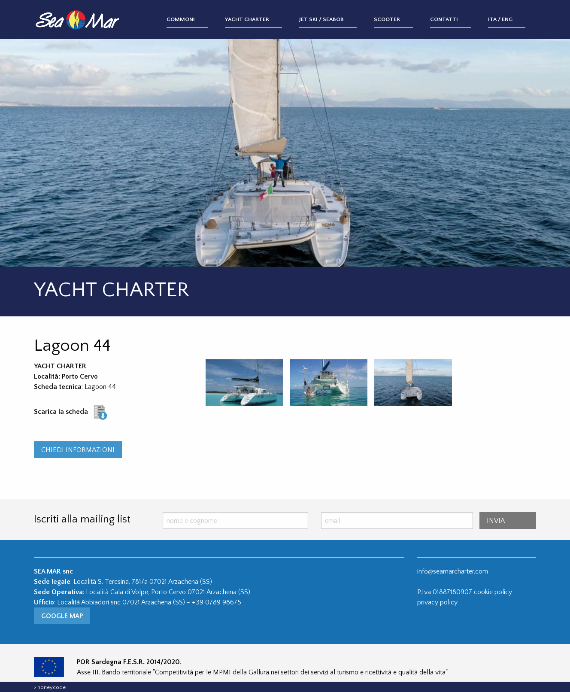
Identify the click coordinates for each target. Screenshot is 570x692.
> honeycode (50, 687)
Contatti (444, 19)
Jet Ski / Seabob (321, 19)
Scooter (387, 19)
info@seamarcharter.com (452, 571)
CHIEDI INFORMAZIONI (78, 450)
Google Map (62, 616)
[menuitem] (196, 20)
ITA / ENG (500, 19)
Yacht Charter (247, 19)
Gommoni (181, 19)
